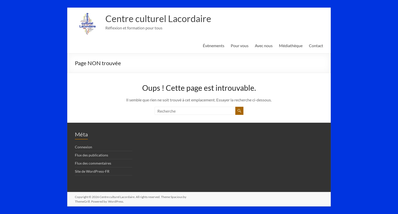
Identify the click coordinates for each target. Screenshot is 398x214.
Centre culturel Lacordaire (158, 18)
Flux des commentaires (93, 163)
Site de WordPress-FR (92, 171)
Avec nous (264, 45)
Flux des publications (91, 155)
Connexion (83, 147)
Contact (316, 45)
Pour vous (239, 45)
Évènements (213, 45)
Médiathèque (291, 45)
